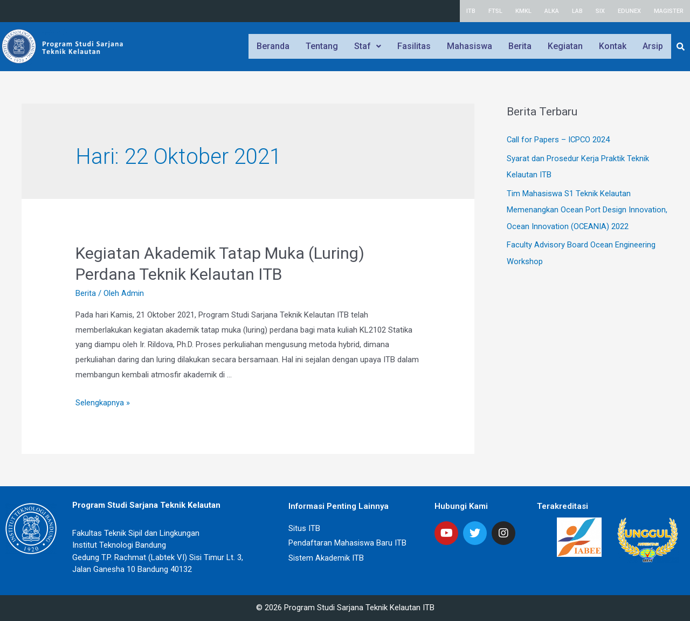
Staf (367, 46)
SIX (600, 11)
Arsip (653, 46)
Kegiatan (565, 46)
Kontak (612, 46)
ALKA (551, 11)
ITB (470, 11)
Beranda (273, 46)
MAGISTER (669, 11)
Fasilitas (414, 46)
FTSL (495, 11)
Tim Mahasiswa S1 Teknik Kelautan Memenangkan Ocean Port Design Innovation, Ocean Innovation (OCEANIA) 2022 (587, 209)
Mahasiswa (469, 46)
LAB (577, 11)
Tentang (322, 46)
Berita (520, 46)
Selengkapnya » (102, 403)
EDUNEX (629, 11)
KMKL (523, 11)
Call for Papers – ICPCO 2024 (559, 139)
